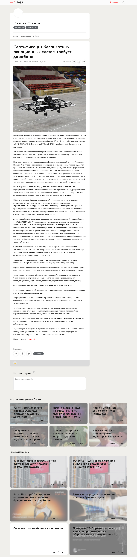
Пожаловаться (32, 27)
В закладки (38, 354)
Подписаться (19, 27)
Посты (15, 36)
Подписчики (26, 36)
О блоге (36, 36)
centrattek (31, 339)
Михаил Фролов (27, 23)
